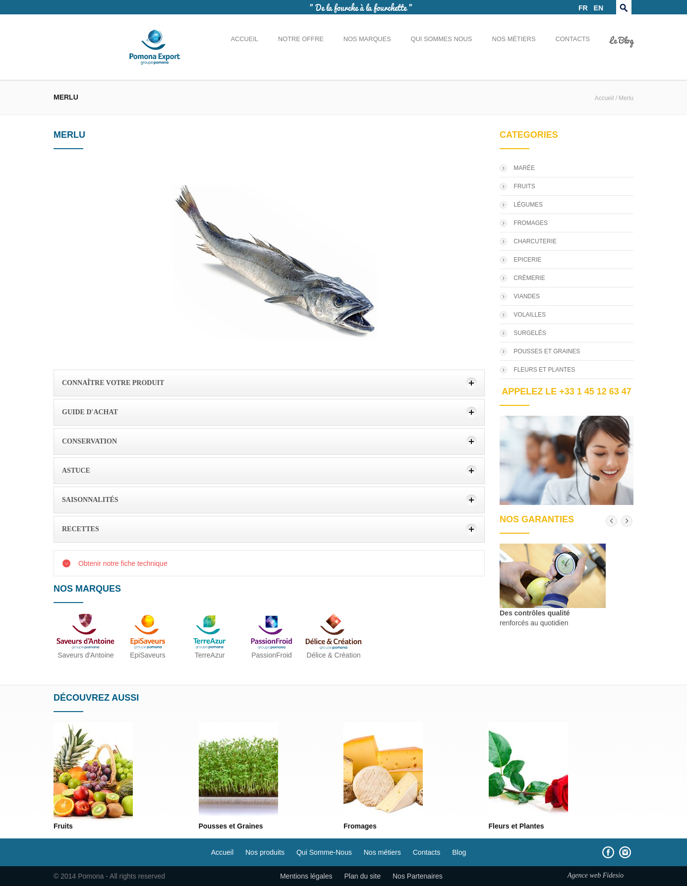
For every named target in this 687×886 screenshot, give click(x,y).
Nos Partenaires (418, 876)
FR (583, 8)
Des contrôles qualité (535, 613)
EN (598, 8)
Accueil (244, 39)
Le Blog (621, 39)
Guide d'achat (90, 412)
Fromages (360, 826)
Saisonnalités (90, 499)
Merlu (626, 98)
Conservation (89, 441)
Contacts (573, 39)
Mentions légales (306, 876)
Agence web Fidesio (596, 875)
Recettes (80, 529)
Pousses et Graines (231, 826)
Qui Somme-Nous (324, 852)
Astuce (76, 470)
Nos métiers (513, 39)
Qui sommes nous (441, 39)
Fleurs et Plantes (516, 826)
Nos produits (265, 852)
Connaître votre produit (113, 383)
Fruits (63, 826)
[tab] (269, 383)
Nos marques (367, 39)
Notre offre (301, 39)
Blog (459, 852)
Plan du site (362, 876)
